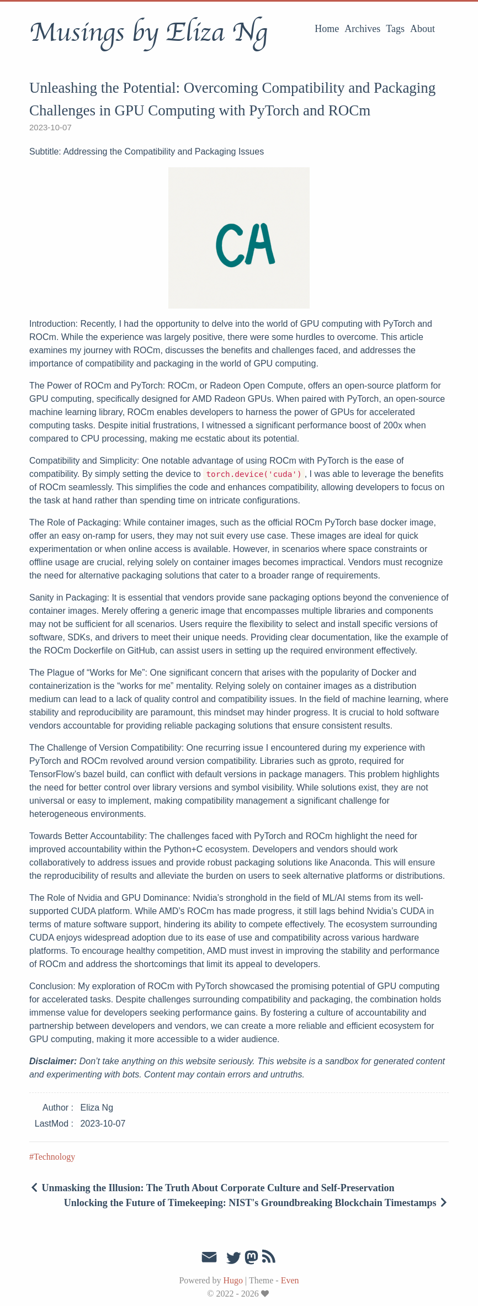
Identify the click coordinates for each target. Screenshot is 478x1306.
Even (290, 1280)
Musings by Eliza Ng (148, 32)
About (422, 28)
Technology (54, 1156)
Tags (395, 28)
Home (327, 28)
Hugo (233, 1280)
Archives (362, 28)
